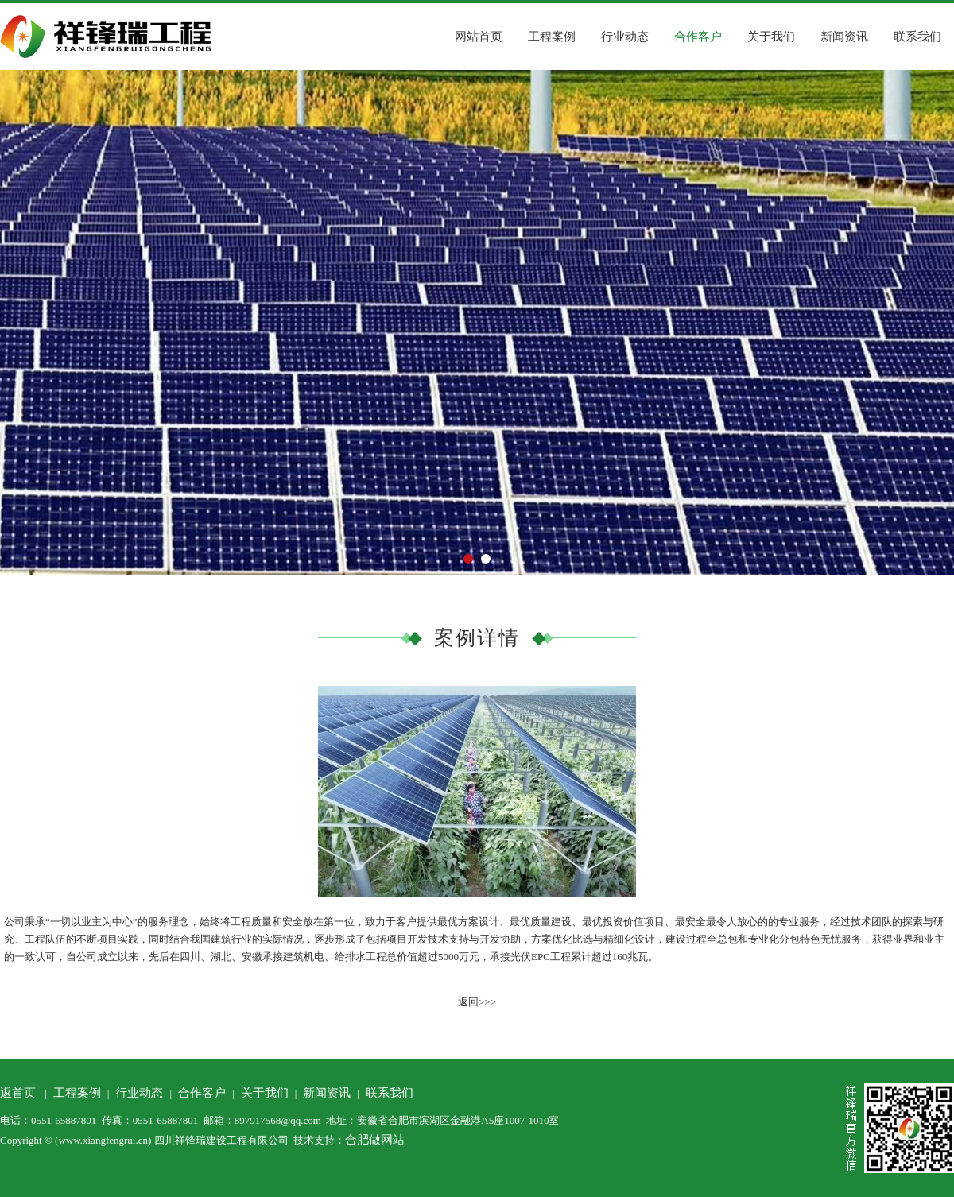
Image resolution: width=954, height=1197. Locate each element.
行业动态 (625, 36)
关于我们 (771, 36)
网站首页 (478, 36)
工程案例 (552, 36)
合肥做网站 (375, 1139)
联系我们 (917, 36)
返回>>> (477, 1002)
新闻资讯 (844, 36)
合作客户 (698, 36)
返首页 (18, 1093)
